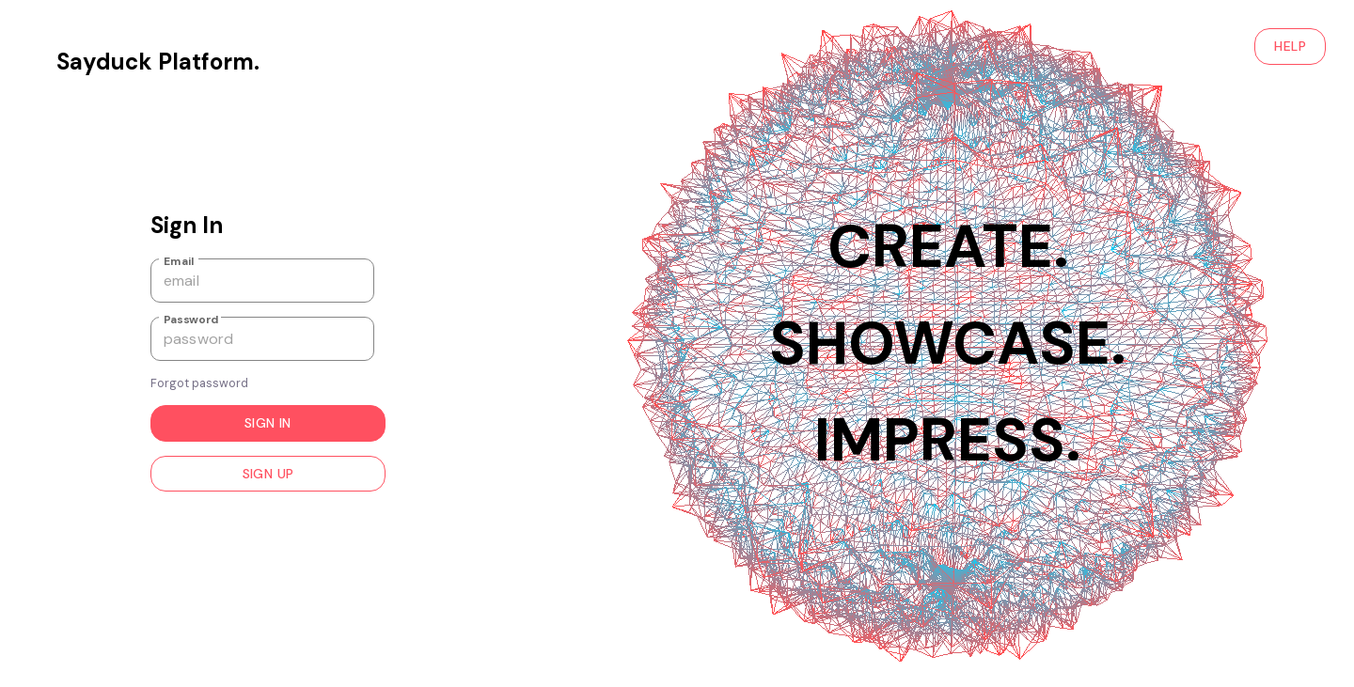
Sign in (268, 423)
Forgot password (199, 383)
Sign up (268, 474)
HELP (1290, 46)
